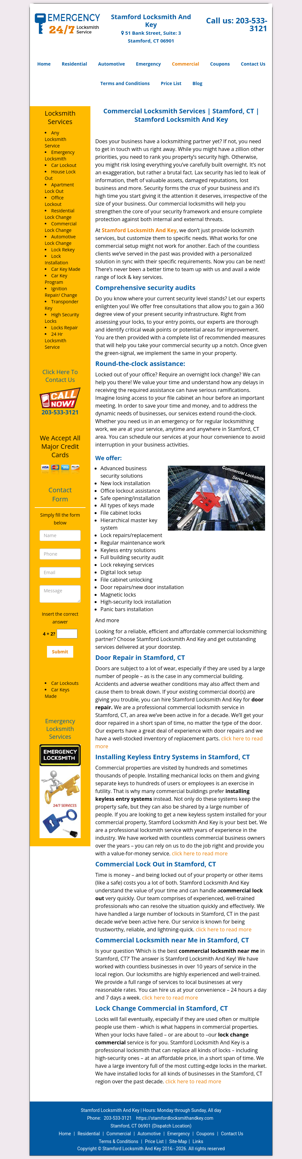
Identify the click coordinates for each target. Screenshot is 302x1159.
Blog (197, 83)
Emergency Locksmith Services (60, 728)
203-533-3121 (251, 24)
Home (44, 64)
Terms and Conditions (125, 83)
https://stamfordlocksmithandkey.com (174, 1118)
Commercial (185, 64)
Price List (171, 83)
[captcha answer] (67, 633)
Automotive (111, 64)
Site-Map (178, 1141)
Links (197, 1141)
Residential (74, 64)
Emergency (148, 64)
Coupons (220, 64)
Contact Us (253, 64)
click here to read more (199, 853)
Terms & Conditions (118, 1141)
